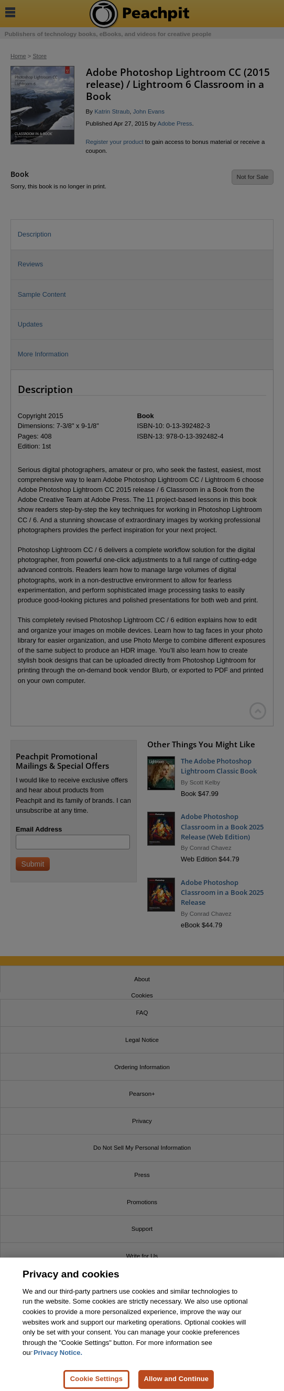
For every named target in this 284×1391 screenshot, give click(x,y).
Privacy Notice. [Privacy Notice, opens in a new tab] (58, 1357)
